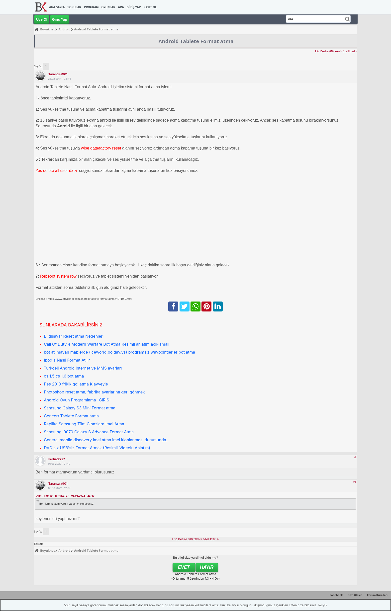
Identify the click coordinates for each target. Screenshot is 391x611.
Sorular (74, 7)
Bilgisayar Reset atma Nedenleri (73, 336)
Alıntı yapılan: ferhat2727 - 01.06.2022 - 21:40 (65, 495)
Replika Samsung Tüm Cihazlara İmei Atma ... (86, 423)
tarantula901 (57, 74)
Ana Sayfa (57, 7)
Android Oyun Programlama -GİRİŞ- (77, 399)
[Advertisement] (185, 212)
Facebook (336, 595)
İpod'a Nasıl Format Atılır (67, 360)
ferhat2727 (56, 459)
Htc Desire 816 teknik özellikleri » (336, 51)
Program (91, 7)
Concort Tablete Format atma (71, 415)
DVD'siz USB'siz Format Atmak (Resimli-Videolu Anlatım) (97, 447)
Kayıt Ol (150, 7)
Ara (121, 7)
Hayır (207, 567)
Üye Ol (41, 19)
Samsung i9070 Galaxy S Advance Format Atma (89, 431)
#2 (354, 482)
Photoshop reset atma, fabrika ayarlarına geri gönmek (94, 391)
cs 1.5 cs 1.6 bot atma (64, 376)
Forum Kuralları (377, 595)
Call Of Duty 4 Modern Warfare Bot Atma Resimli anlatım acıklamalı (106, 344)
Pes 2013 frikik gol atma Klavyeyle (76, 384)
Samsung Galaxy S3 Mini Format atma (79, 407)
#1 (355, 457)
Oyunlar (108, 7)
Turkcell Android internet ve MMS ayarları (83, 368)
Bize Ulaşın (355, 595)
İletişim (322, 605)
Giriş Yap (134, 7)
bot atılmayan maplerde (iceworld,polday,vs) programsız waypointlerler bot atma (119, 352)
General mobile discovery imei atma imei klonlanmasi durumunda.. (106, 439)
